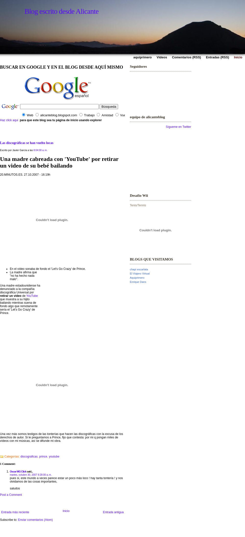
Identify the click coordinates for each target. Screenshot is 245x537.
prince (43, 456)
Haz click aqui (9, 120)
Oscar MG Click (18, 471)
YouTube (32, 296)
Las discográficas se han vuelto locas (26, 143)
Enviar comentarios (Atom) (35, 520)
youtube (54, 456)
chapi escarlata (139, 269)
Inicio (66, 511)
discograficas (28, 456)
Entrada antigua (113, 512)
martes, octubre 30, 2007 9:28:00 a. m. (31, 474)
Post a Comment (11, 495)
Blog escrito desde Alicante (61, 11)
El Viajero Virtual (140, 273)
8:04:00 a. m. (41, 150)
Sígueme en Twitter (178, 127)
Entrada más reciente (15, 512)
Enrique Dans (138, 281)
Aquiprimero (137, 277)
